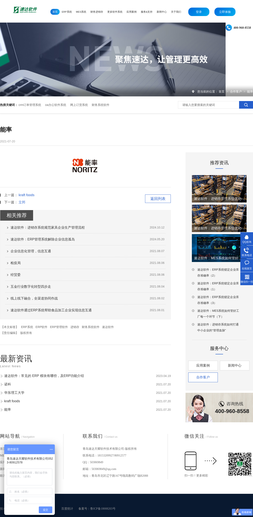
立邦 (22, 202)
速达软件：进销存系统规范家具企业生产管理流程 (48, 227)
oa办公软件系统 (55, 105)
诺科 (7, 384)
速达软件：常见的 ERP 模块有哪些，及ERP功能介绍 (44, 376)
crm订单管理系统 (30, 105)
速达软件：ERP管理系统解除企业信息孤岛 (43, 239)
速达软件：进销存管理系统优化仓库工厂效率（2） (219, 198)
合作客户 (236, 91)
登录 (199, 11)
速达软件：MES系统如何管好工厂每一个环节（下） (218, 313)
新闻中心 (234, 365)
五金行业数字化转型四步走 (31, 286)
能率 (250, 91)
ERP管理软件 (59, 327)
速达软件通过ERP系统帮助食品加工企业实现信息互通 (51, 310)
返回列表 (158, 199)
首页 (222, 91)
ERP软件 (42, 327)
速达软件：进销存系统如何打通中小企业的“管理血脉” (218, 327)
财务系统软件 (100, 105)
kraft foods (26, 195)
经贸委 (16, 275)
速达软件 (108, 327)
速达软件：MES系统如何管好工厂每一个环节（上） (219, 258)
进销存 (74, 327)
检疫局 (16, 263)
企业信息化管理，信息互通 (31, 251)
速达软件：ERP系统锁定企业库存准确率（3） (218, 300)
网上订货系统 (79, 105)
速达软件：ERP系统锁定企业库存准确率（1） (218, 286)
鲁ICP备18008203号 (103, 508)
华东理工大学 (14, 392)
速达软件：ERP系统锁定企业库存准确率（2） (218, 272)
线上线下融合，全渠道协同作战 (34, 298)
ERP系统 (27, 327)
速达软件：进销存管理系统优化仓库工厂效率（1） (219, 228)
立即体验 (225, 11)
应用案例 (203, 365)
